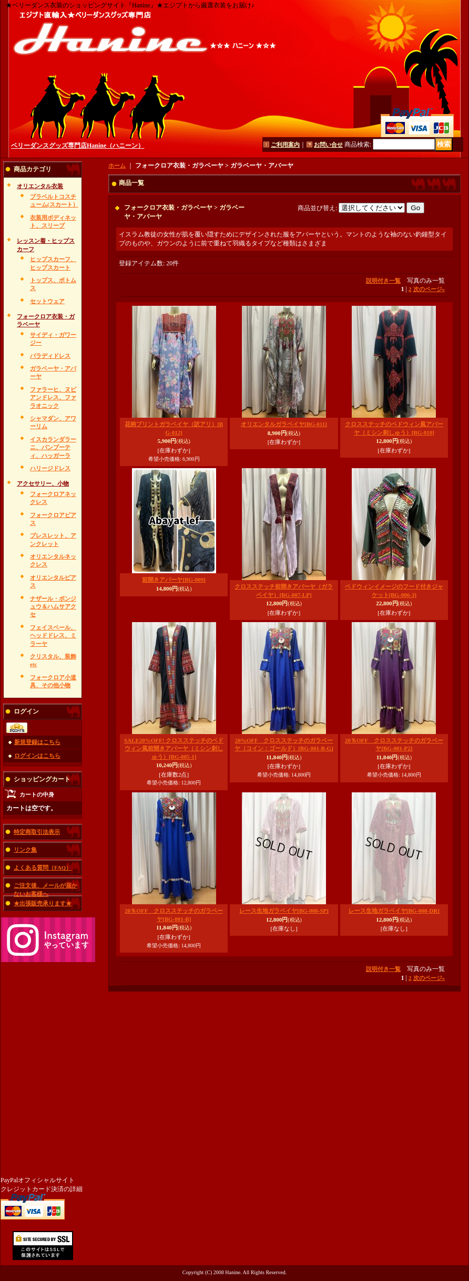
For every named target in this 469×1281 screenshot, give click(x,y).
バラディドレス (50, 356)
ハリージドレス (50, 468)
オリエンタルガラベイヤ (284, 424)
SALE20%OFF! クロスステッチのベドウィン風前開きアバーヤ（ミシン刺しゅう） (173, 748)
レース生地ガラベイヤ (284, 910)
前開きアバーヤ (173, 579)
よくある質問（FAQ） (43, 867)
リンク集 (25, 849)
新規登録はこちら (37, 742)
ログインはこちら (37, 755)
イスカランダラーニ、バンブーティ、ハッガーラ (53, 447)
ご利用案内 (285, 144)
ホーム (117, 165)
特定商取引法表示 (37, 832)
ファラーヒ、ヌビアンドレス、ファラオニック (53, 397)
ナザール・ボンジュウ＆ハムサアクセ (53, 606)
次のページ (429, 289)
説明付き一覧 (383, 280)
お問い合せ (328, 144)
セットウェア (47, 301)
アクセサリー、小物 (43, 483)
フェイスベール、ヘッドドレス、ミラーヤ (53, 635)
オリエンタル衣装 (40, 186)
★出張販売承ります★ (43, 903)
